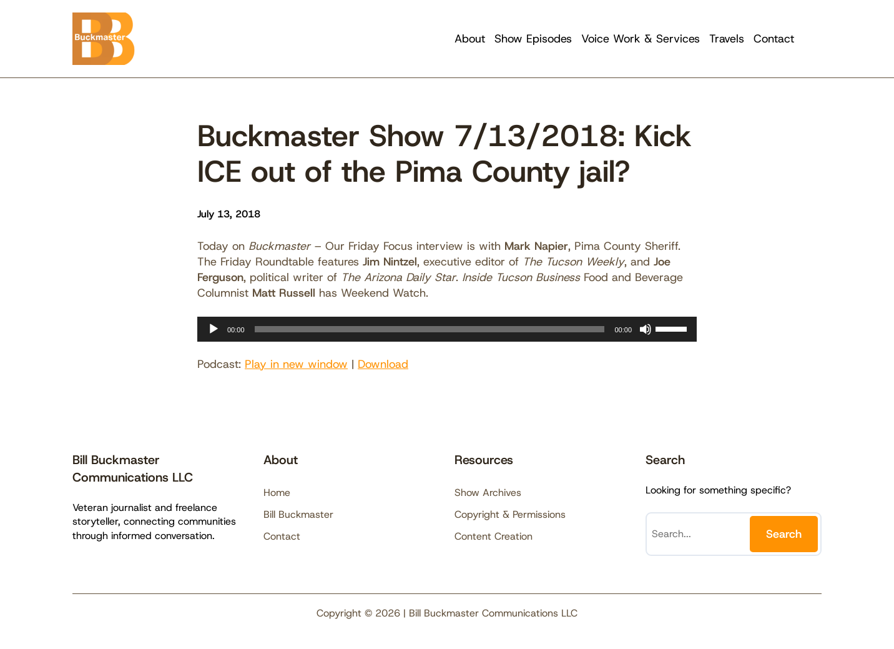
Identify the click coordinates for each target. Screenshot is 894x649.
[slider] (430, 329)
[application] (447, 329)
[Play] (213, 329)
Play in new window (296, 364)
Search (784, 534)
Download (383, 364)
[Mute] (645, 329)
